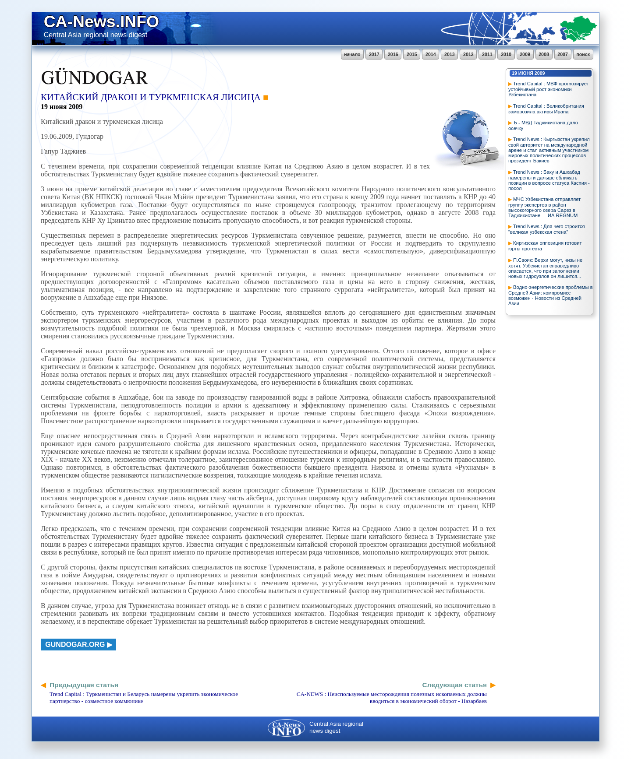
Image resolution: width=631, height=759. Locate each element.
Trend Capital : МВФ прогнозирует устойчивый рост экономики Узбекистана (548, 89)
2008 (544, 54)
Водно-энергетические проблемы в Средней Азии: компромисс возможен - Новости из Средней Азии (550, 295)
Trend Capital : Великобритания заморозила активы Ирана (546, 108)
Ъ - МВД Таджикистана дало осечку (543, 125)
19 (514, 73)
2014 (430, 54)
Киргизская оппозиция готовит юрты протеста (545, 245)
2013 (449, 54)
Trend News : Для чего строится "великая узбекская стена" (546, 229)
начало (352, 54)
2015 (412, 54)
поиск (583, 54)
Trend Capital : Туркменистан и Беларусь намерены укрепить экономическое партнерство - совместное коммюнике (144, 697)
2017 (374, 54)
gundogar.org (75, 644)
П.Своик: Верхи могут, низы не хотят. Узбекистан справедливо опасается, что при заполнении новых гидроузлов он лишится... (545, 268)
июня (525, 73)
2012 (468, 54)
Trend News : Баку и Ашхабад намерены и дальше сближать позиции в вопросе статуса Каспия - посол (549, 180)
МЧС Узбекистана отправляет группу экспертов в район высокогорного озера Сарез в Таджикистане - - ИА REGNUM (544, 207)
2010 (506, 54)
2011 (487, 54)
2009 (525, 54)
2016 (393, 54)
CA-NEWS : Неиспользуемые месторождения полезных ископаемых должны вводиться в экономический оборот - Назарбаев (392, 697)
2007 (562, 54)
